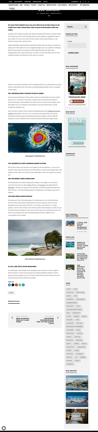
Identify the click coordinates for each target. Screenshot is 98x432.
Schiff (33, 5)
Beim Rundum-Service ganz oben (23, 320)
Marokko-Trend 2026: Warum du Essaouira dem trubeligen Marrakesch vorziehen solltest (77, 383)
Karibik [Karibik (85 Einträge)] (84, 316)
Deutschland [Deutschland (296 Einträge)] (80, 292)
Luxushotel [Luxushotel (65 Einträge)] (70, 323)
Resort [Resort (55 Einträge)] (69, 344)
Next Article (49, 316)
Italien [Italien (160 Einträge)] (69, 316)
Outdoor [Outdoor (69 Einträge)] (79, 334)
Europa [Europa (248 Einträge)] (69, 296)
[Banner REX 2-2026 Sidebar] (77, 106)
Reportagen (13, 5)
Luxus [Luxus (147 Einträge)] (77, 320)
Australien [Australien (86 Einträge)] (70, 292)
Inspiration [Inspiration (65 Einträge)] (76, 313)
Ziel (21, 5)
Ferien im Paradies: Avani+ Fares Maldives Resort (82, 246)
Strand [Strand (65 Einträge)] (76, 351)
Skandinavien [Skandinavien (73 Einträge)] (81, 348)
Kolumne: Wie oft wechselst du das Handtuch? (77, 416)
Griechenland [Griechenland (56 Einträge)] (80, 299)
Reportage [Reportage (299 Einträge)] (79, 341)
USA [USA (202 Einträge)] (76, 358)
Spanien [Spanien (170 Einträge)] (69, 351)
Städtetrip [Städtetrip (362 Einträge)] (70, 355)
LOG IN (45, 1)
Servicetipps (51, 5)
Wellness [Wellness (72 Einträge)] (69, 362)
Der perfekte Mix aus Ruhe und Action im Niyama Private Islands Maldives (81, 272)
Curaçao (42, 185)
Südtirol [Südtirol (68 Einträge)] (69, 358)
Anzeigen (27, 1)
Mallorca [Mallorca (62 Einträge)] (79, 323)
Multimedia (62, 5)
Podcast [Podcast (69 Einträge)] (69, 337)
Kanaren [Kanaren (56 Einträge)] (76, 316)
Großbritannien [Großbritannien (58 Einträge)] (72, 303)
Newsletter (37, 1)
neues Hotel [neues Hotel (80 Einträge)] (70, 334)
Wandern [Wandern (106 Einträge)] (83, 358)
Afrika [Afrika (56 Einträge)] (69, 289)
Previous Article (22, 316)
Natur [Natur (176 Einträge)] (78, 330)
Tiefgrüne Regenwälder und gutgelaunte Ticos (45, 321)
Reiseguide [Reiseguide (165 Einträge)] (70, 341)
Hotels (27, 5)
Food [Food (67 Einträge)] (75, 296)
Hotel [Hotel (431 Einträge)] (78, 306)
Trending (84, 5)
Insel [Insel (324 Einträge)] (68, 313)
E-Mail (70, 41)
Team (10, 1)
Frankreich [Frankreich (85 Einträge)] (70, 299)
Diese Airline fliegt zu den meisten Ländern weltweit (77, 400)
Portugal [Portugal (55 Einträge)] (77, 337)
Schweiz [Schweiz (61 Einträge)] (76, 344)
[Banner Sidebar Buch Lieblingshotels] (77, 148)
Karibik (11, 292)
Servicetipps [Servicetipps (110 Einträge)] (70, 348)
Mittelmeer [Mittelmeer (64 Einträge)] (70, 330)
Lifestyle (41, 5)
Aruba (29, 185)
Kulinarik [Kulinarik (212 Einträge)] (70, 320)
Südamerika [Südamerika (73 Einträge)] (79, 355)
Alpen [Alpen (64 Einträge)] (75, 289)
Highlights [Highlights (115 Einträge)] (70, 306)
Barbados (11, 187)
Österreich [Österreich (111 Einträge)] (70, 365)
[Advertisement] (35, 70)
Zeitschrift (18, 1)
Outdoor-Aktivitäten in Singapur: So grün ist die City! (82, 257)
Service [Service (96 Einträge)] (84, 344)
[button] (4, 428)
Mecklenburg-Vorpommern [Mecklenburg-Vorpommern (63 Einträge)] (74, 327)
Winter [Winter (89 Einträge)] (77, 362)
